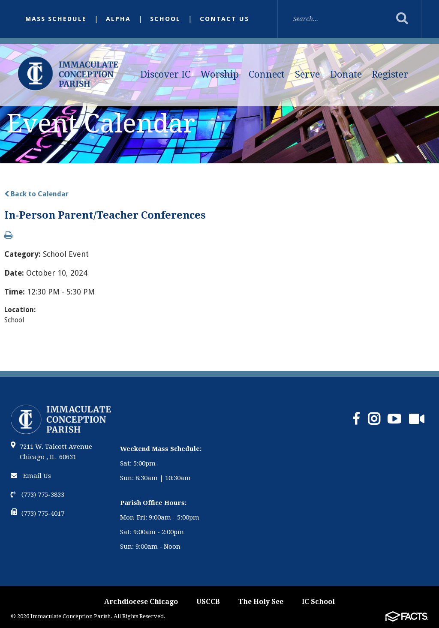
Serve (307, 74)
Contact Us (224, 19)
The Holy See (260, 602)
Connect (267, 74)
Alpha (118, 19)
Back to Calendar (36, 194)
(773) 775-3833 (37, 495)
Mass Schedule (56, 19)
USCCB (208, 602)
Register (390, 74)
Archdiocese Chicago (141, 602)
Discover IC (165, 74)
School (165, 19)
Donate (346, 74)
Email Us (31, 476)
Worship (220, 74)
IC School (318, 602)
